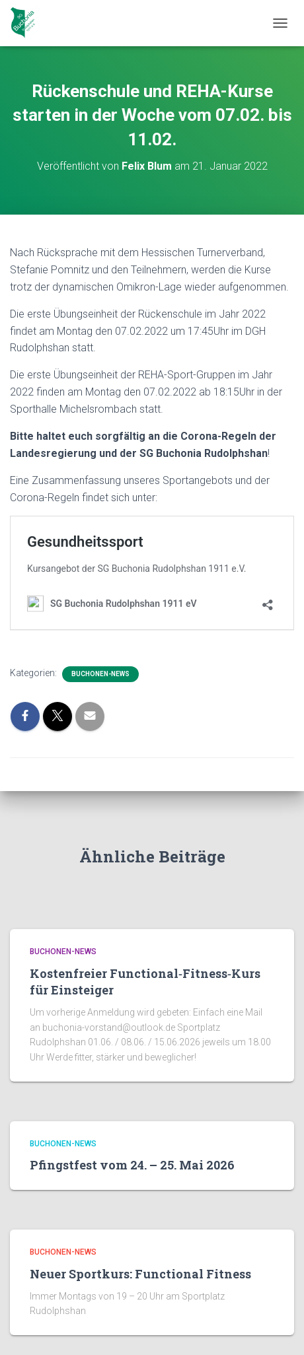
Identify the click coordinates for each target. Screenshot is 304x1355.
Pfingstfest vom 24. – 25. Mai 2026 (132, 1165)
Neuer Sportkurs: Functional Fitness (140, 1274)
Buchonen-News (100, 674)
